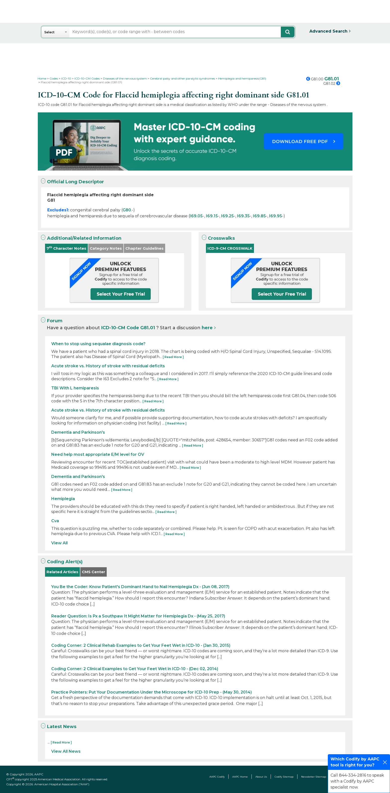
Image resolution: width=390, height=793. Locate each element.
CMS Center (93, 571)
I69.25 (227, 216)
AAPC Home (240, 776)
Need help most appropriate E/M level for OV (97, 454)
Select (49, 32)
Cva (55, 520)
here (207, 327)
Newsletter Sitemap (313, 776)
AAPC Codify (217, 776)
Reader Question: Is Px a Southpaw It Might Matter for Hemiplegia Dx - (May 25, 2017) (138, 616)
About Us (261, 776)
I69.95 (275, 216)
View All (59, 543)
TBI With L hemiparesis (75, 388)
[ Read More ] (173, 357)
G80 (127, 210)
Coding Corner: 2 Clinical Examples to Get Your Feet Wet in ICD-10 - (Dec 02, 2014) (134, 668)
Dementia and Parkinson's (78, 432)
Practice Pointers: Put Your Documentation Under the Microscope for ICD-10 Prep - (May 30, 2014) (151, 692)
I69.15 (212, 216)
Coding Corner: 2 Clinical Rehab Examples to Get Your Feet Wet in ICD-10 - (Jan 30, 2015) (140, 645)
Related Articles (62, 571)
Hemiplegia (63, 498)
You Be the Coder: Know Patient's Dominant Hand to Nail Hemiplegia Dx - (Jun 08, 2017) (140, 586)
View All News (66, 751)
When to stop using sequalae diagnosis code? (98, 343)
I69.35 (243, 216)
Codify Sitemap (284, 776)
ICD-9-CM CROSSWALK (229, 248)
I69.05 (196, 216)
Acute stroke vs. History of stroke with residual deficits (108, 366)
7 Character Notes (66, 248)
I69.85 (259, 216)
